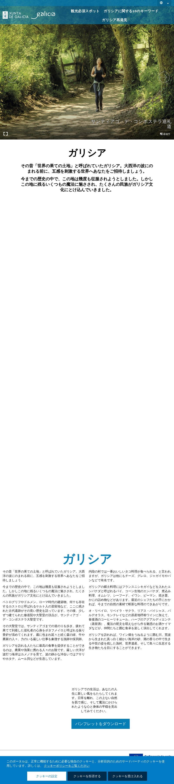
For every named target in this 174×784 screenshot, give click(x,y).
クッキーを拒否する (87, 776)
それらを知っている (87, 259)
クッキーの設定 (46, 776)
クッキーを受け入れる (127, 776)
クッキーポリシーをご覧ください (66, 765)
